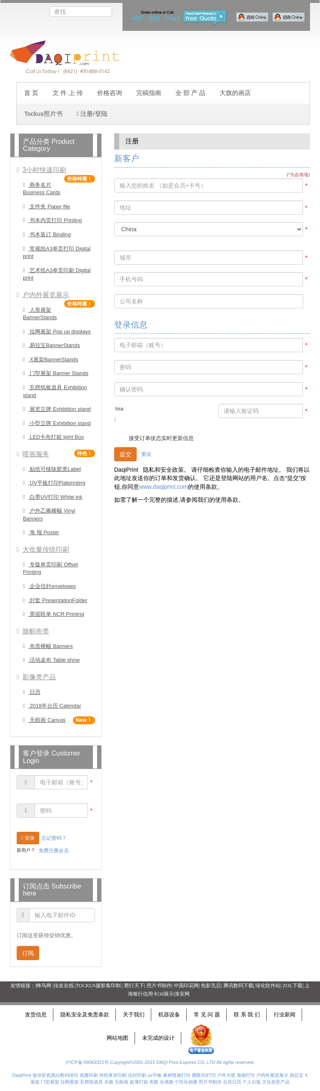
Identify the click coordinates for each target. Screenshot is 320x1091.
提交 (125, 454)
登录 (28, 838)
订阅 (28, 953)
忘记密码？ (54, 838)
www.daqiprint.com (163, 486)
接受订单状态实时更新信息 (161, 438)
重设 (146, 454)
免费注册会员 (54, 850)
